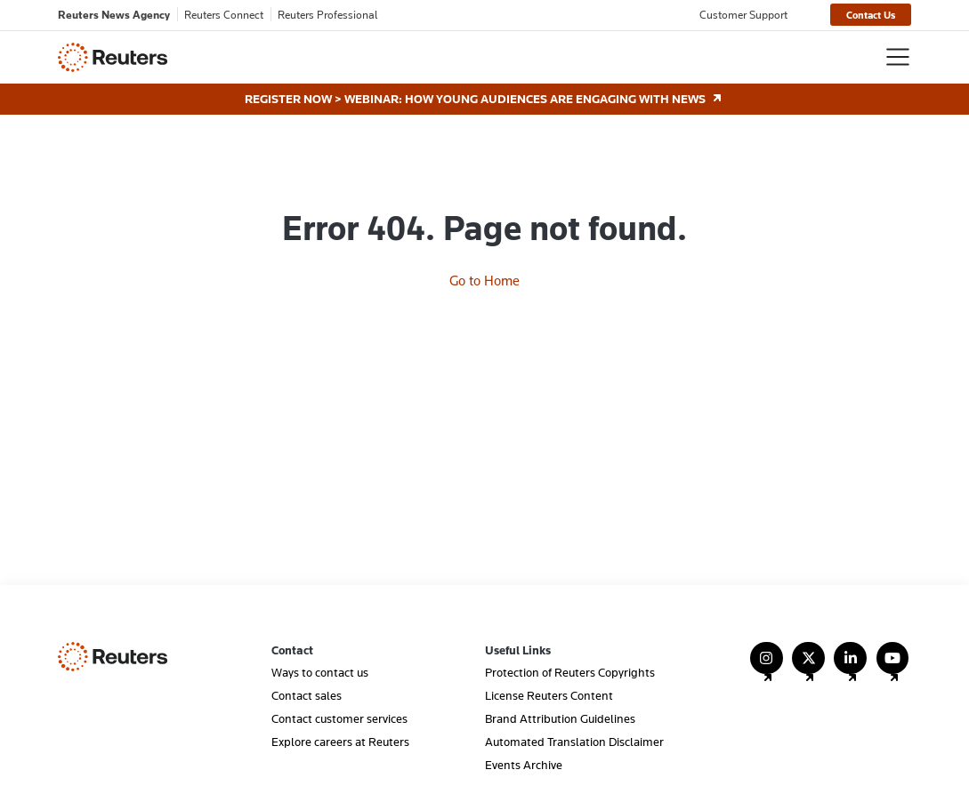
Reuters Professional (328, 14)
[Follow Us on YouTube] (892, 666)
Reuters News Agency (114, 14)
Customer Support (743, 14)
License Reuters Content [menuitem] (549, 695)
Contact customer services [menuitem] (339, 718)
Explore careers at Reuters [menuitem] (340, 742)
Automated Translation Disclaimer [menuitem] (574, 742)
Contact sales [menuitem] (306, 695)
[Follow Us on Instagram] (766, 666)
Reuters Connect (223, 14)
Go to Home (484, 280)
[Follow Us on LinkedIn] (850, 666)
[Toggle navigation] (898, 57)
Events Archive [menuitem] (523, 765)
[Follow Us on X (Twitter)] (808, 666)
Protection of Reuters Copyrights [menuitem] (570, 672)
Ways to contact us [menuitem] (319, 672)
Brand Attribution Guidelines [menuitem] (560, 718)
